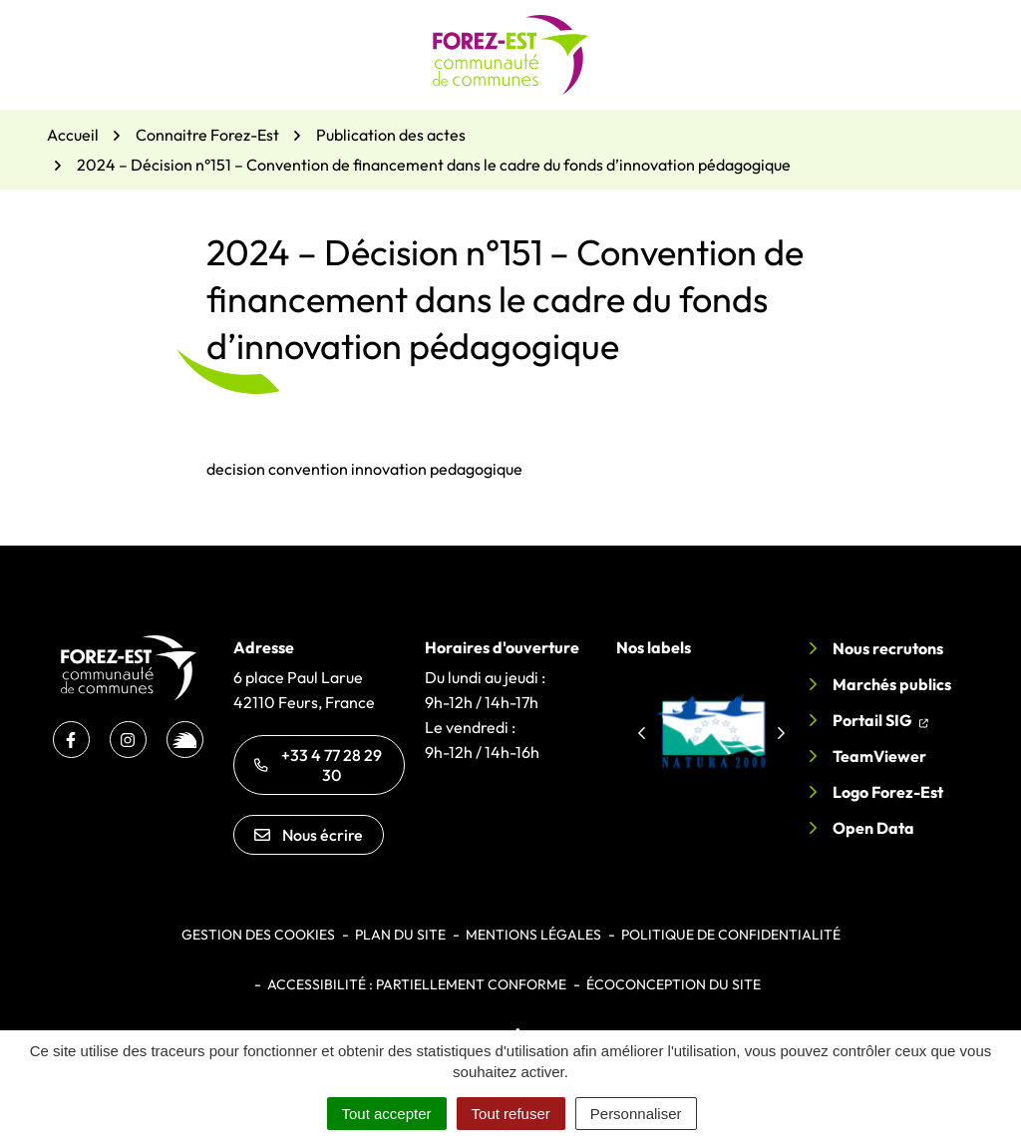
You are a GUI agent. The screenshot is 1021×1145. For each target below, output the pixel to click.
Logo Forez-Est (888, 792)
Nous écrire (308, 835)
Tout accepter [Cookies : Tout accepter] (387, 1113)
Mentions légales (533, 935)
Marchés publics (892, 684)
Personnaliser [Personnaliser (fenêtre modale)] (636, 1113)
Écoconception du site (673, 984)
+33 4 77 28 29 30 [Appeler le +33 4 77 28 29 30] (318, 765)
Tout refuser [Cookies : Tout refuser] (511, 1113)
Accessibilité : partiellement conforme (416, 984)
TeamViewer (879, 756)
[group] (711, 730)
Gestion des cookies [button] (258, 935)
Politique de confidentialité (731, 935)
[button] (641, 733)
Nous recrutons (888, 648)
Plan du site (400, 935)
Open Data (873, 828)
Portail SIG (880, 718)
